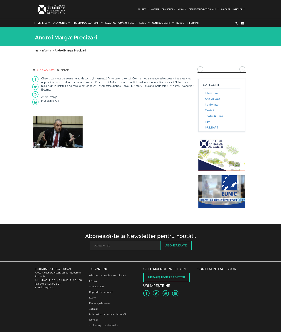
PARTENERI (237, 9)
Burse (180, 23)
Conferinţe (211, 104)
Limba (142, 9)
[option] (57, 131)
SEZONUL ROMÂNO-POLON (120, 23)
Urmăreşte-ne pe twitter (166, 277)
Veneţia (42, 23)
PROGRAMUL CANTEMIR (86, 23)
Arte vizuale (212, 98)
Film (207, 121)
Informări (193, 23)
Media (181, 9)
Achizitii (93, 308)
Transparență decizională (202, 9)
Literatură (211, 93)
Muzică (209, 110)
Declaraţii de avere (99, 303)
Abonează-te (176, 245)
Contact (225, 9)
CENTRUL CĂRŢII (161, 23)
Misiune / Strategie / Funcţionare (107, 275)
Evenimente (60, 23)
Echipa (93, 281)
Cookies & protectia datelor (103, 325)
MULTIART (211, 127)
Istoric (92, 297)
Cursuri (155, 9)
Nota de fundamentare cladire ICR (108, 314)
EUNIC (142, 23)
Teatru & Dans (214, 116)
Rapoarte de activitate (101, 292)
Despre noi (167, 9)
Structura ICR (96, 286)
